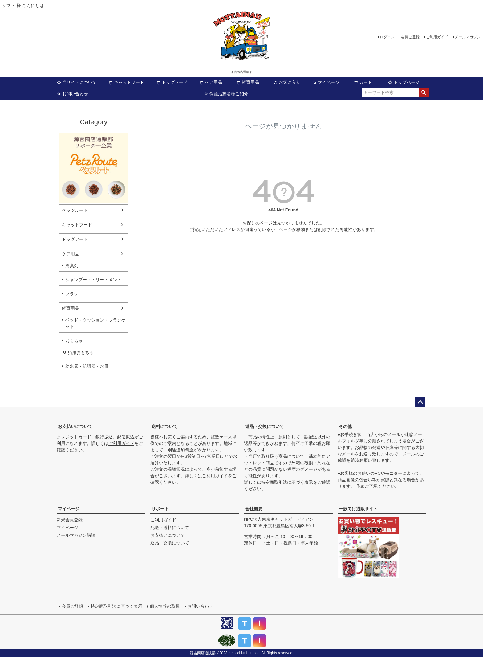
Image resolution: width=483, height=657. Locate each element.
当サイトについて (77, 82)
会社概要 (253, 508)
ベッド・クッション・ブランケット (95, 323)
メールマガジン (468, 37)
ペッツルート (75, 210)
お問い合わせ (72, 93)
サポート (160, 508)
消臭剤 (71, 265)
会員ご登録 (410, 37)
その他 (345, 426)
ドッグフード (172, 82)
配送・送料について (169, 527)
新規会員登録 (70, 519)
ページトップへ (420, 402)
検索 (423, 92)
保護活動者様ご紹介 (226, 93)
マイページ (325, 82)
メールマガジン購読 (76, 535)
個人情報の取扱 (165, 606)
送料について (164, 426)
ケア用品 (210, 82)
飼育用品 (247, 82)
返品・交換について (264, 426)
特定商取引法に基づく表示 (287, 482)
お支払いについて (75, 426)
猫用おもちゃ (81, 352)
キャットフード (126, 82)
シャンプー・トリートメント (93, 279)
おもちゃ (74, 340)
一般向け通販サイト (358, 508)
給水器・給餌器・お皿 (86, 366)
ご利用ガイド (437, 37)
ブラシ (71, 293)
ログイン (387, 37)
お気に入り (286, 82)
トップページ (404, 82)
